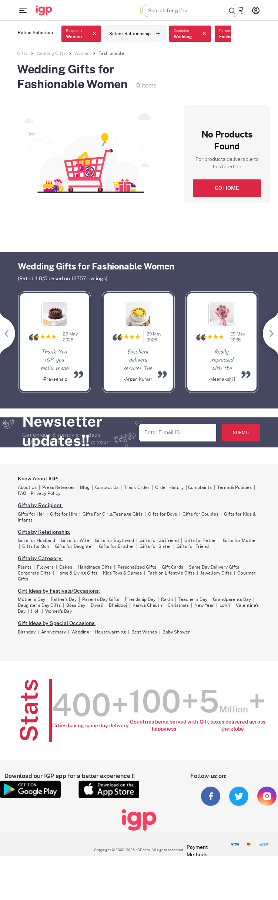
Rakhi (167, 599)
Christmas (178, 605)
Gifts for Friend (193, 546)
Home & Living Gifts (76, 573)
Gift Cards (172, 567)
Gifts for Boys (162, 514)
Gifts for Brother (116, 546)
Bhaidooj (118, 605)
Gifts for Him (63, 514)
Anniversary (53, 632)
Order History (169, 487)
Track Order (137, 487)
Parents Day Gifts (100, 599)
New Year (204, 605)
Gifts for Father (200, 540)
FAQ (22, 493)
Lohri (225, 605)
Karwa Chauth (147, 605)
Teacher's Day (192, 599)
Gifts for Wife (75, 540)
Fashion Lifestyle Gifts (171, 573)
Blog (85, 487)
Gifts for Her (31, 514)
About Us (27, 487)
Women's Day (58, 611)
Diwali (97, 605)
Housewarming (110, 632)
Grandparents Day (232, 599)
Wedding (80, 632)
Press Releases (58, 487)
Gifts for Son (35, 546)
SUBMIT (241, 432)
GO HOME (227, 188)
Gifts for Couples (200, 514)
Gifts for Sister (155, 546)
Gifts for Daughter (74, 546)
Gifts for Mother (240, 540)
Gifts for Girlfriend (159, 540)
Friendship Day (140, 599)
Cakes (65, 567)
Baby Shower (176, 632)
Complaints (200, 487)
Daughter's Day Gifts (39, 605)
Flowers (45, 567)
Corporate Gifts (34, 573)
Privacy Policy (45, 493)
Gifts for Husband (36, 540)
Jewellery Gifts (216, 573)
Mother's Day (31, 599)
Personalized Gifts (136, 567)
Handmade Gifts (95, 567)
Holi (35, 611)
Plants (24, 567)
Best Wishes (144, 632)
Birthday (27, 632)
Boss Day (75, 605)
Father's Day (64, 599)
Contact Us (106, 487)
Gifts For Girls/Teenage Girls (113, 514)
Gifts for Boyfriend (114, 540)
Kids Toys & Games (122, 573)
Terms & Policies (234, 487)
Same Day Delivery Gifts (214, 567)
